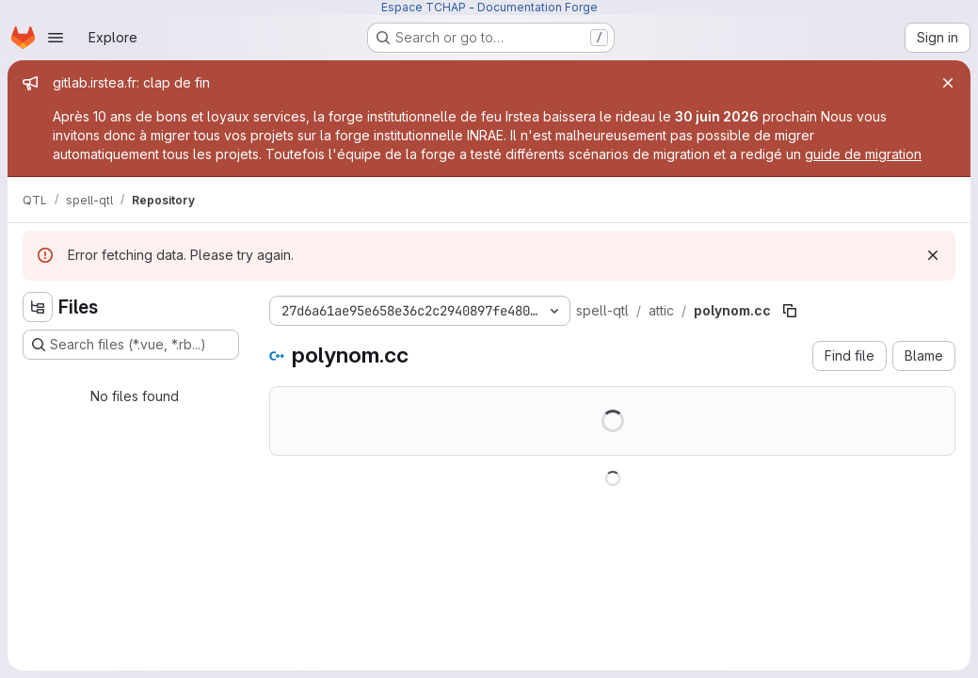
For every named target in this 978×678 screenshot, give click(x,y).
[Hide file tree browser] (38, 307)
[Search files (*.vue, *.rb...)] (131, 345)
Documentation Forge (537, 7)
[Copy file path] (790, 311)
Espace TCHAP (423, 7)
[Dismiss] (933, 255)
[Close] (948, 83)
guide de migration (863, 154)
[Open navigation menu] (55, 38)
